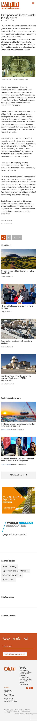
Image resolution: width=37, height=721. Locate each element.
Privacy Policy (19, 714)
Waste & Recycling (25, 679)
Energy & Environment (23, 667)
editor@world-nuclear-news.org (9, 699)
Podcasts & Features (6, 429)
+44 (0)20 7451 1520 (10, 701)
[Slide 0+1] (15, 517)
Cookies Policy (28, 714)
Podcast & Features (26, 681)
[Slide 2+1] (22, 517)
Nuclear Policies (25, 674)
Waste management (12, 575)
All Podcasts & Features (17, 475)
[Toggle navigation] (33, 3)
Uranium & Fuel (24, 677)
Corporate (23, 675)
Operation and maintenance (16, 571)
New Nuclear (24, 670)
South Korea (8, 580)
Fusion (22, 683)
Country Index (24, 684)
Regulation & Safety (26, 672)
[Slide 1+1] (18, 517)
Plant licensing (9, 567)
